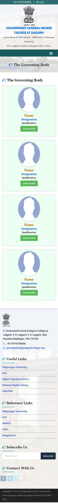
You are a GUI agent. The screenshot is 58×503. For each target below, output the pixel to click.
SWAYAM (7, 391)
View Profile (29, 128)
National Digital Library (15, 385)
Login (40, 2)
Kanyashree (9, 435)
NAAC (5, 429)
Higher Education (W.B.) (15, 379)
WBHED (6, 423)
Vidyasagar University (14, 367)
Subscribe (48, 456)
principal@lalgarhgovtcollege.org (26, 348)
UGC (4, 373)
